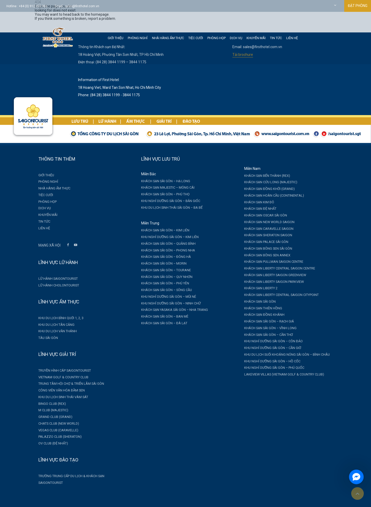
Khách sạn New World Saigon (266, 222)
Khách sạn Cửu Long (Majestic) (267, 182)
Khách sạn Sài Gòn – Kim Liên (162, 230)
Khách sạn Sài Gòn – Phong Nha (165, 250)
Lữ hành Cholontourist (55, 285)
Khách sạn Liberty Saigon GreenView (271, 275)
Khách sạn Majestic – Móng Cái (164, 187)
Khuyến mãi (256, 38)
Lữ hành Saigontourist (54, 279)
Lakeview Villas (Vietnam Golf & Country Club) (281, 374)
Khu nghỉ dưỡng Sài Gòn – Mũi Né (165, 297)
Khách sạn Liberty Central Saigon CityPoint (278, 295)
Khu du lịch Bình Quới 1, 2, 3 (57, 318)
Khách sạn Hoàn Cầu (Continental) (270, 195)
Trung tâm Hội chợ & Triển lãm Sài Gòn (67, 384)
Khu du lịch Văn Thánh (54, 331)
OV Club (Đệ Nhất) (49, 443)
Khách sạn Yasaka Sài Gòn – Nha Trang (171, 310)
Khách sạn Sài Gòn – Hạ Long (162, 181)
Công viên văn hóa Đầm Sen (58, 390)
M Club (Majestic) (50, 410)
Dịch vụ (236, 38)
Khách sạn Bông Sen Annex (264, 255)
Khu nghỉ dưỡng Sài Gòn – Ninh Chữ (167, 303)
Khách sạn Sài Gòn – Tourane (163, 270)
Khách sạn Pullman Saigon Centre (270, 262)
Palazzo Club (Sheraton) (56, 437)
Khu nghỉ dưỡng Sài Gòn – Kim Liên (166, 237)
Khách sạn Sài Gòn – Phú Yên (162, 283)
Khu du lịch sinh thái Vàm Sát (60, 397)
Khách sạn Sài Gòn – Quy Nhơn (163, 277)
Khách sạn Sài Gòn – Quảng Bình (165, 244)
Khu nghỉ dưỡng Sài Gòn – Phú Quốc (271, 368)
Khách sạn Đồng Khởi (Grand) (266, 189)
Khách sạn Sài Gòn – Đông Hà (163, 257)
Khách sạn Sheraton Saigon (265, 235)
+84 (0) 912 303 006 (33, 6)
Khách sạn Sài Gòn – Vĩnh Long (267, 328)
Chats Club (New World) (55, 423)
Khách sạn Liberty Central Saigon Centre (276, 268)
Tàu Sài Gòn (44, 338)
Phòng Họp (216, 38)
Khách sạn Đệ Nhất (257, 209)
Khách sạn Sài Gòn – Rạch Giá (265, 321)
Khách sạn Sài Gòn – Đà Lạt (161, 323)
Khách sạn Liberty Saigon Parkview (270, 282)
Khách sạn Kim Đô (256, 202)
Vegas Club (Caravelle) (55, 430)
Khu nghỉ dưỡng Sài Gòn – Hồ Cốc (269, 361)
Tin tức (276, 38)
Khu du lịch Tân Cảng (53, 325)
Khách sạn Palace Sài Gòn (263, 242)
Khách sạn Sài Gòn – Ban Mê (161, 316)
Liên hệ (292, 38)
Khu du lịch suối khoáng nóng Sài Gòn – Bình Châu (283, 354)
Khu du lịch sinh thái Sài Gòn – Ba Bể (168, 207)
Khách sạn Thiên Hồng (260, 308)
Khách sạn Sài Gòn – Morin (160, 263)
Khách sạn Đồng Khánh (261, 315)
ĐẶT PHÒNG (357, 6)
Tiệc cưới (195, 38)
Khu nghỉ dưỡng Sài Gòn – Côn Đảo (270, 341)
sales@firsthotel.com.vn (82, 6)
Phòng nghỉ (138, 38)
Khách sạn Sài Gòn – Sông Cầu (163, 290)
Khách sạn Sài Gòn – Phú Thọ (162, 194)
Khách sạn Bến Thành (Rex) (263, 176)
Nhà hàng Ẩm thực (168, 38)
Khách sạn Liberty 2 (257, 288)
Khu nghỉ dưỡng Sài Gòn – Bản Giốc (167, 201)
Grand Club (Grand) (52, 417)
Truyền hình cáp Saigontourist (61, 370)
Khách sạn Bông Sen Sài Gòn (265, 248)
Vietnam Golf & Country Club (60, 377)
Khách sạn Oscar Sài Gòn (262, 215)
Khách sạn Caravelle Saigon (265, 229)
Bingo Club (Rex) (48, 404)
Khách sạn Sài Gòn (256, 301)
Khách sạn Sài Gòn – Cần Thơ (265, 335)
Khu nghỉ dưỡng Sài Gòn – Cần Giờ (269, 348)
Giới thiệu (115, 38)
